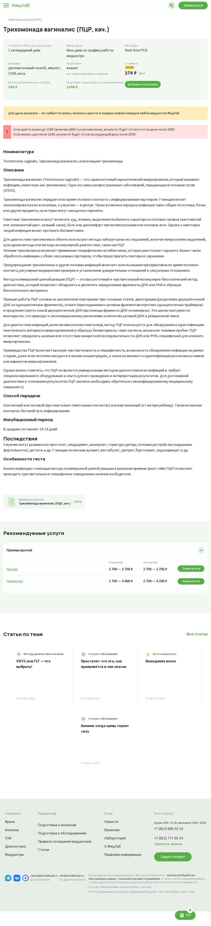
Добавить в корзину (144, 84)
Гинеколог (15, 592)
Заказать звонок (163, 855)
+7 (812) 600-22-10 (164, 840)
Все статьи (198, 645)
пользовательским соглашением (143, 890)
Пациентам (43, 825)
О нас (104, 825)
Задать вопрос (167, 868)
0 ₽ (188, 913)
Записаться (192, 5)
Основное (13, 825)
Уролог (13, 580)
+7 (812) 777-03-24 (164, 849)
